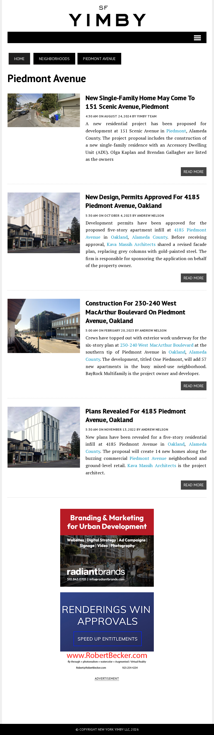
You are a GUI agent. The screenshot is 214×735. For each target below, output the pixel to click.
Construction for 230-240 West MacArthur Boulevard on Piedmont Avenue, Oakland (135, 312)
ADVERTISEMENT (107, 678)
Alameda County (149, 237)
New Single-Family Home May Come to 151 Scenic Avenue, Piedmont (140, 102)
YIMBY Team (147, 116)
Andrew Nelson (150, 215)
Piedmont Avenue (148, 458)
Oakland (119, 237)
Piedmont (176, 131)
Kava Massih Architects (131, 244)
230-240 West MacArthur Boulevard (156, 345)
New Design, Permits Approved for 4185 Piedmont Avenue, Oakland (143, 201)
